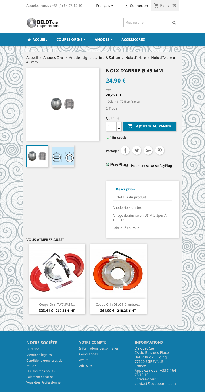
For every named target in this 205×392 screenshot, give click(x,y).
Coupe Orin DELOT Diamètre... (118, 304)
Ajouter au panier (150, 126)
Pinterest (159, 150)
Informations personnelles (99, 348)
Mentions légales (39, 355)
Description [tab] (125, 189)
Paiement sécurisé (40, 377)
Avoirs (83, 360)
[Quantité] (111, 126)
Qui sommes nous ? (40, 371)
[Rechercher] (151, 22)
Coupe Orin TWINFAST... (57, 304)
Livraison (33, 349)
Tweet (136, 150)
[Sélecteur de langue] (105, 6)
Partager (125, 150)
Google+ (148, 150)
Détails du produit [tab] (131, 197)
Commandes (88, 354)
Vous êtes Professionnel (43, 382)
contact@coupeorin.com (155, 383)
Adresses (86, 365)
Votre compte (92, 342)
